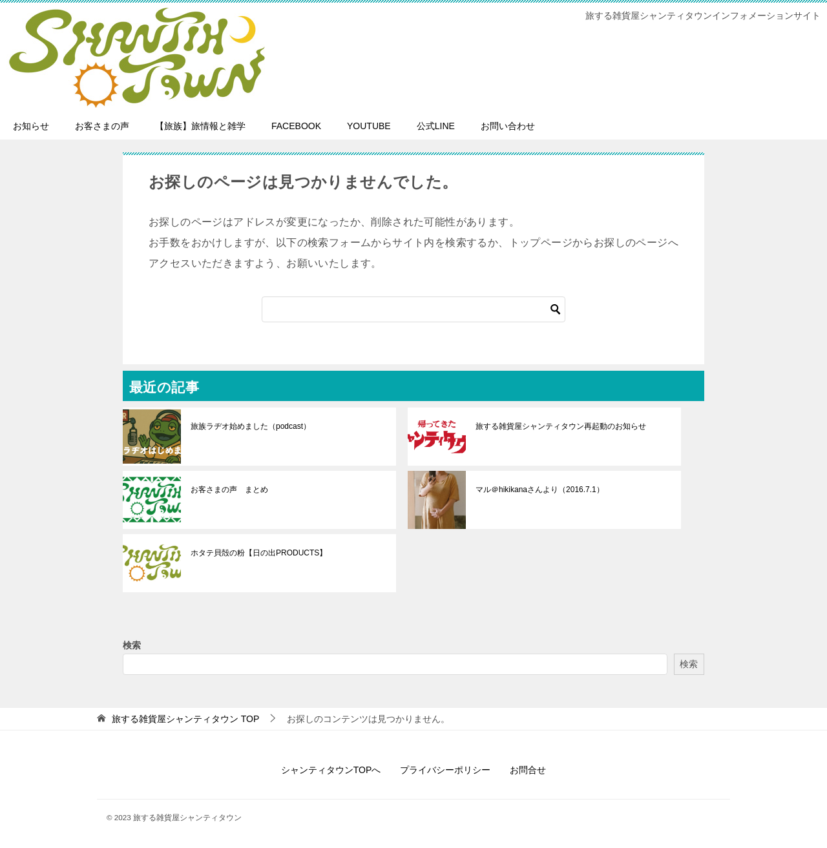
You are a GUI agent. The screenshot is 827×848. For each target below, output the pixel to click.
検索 (132, 645)
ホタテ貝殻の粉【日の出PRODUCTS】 (259, 552)
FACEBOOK (296, 126)
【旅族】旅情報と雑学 (200, 126)
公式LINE (436, 126)
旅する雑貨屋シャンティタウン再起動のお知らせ (561, 426)
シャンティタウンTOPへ (331, 770)
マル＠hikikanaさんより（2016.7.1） (540, 489)
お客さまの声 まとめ (229, 489)
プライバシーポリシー (445, 770)
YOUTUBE (369, 126)
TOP (185, 719)
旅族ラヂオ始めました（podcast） (251, 426)
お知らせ (31, 126)
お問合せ (528, 770)
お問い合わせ (508, 126)
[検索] (413, 309)
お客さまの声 (102, 126)
